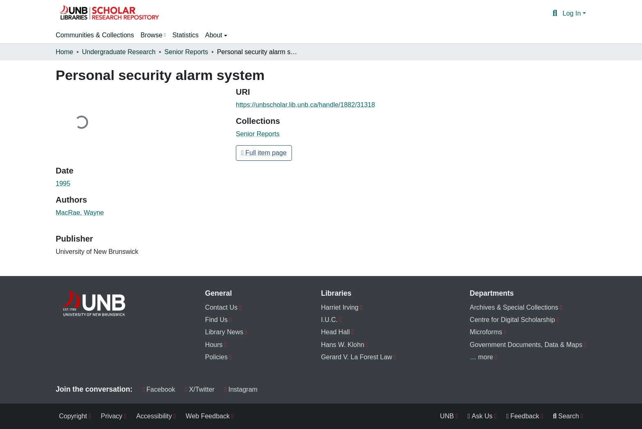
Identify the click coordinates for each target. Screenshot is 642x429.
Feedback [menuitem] (522, 416)
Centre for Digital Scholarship (512, 319)
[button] (109, 13)
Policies (216, 357)
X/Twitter (200, 389)
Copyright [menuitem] (73, 416)
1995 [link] (63, 183)
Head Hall (335, 332)
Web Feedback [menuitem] (208, 416)
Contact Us (221, 307)
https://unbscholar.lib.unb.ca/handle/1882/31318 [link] (305, 104)
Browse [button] (151, 35)
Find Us (216, 319)
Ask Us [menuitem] (480, 416)
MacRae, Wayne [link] (80, 212)
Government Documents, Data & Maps (526, 344)
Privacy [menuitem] (111, 416)
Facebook (158, 389)
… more (481, 357)
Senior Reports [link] (186, 51)
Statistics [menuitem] (185, 35)
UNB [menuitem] (447, 416)
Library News (224, 332)
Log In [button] (573, 13)
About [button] (214, 35)
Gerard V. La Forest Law (356, 357)
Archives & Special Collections (514, 307)
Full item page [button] (264, 152)
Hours (214, 344)
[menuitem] (153, 35)
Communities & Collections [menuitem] (95, 35)
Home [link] (64, 51)
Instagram (241, 389)
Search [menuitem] (566, 416)
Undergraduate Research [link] (119, 51)
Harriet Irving (340, 307)
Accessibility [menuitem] (154, 416)
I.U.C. (329, 319)
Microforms (486, 332)
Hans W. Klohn (342, 344)
